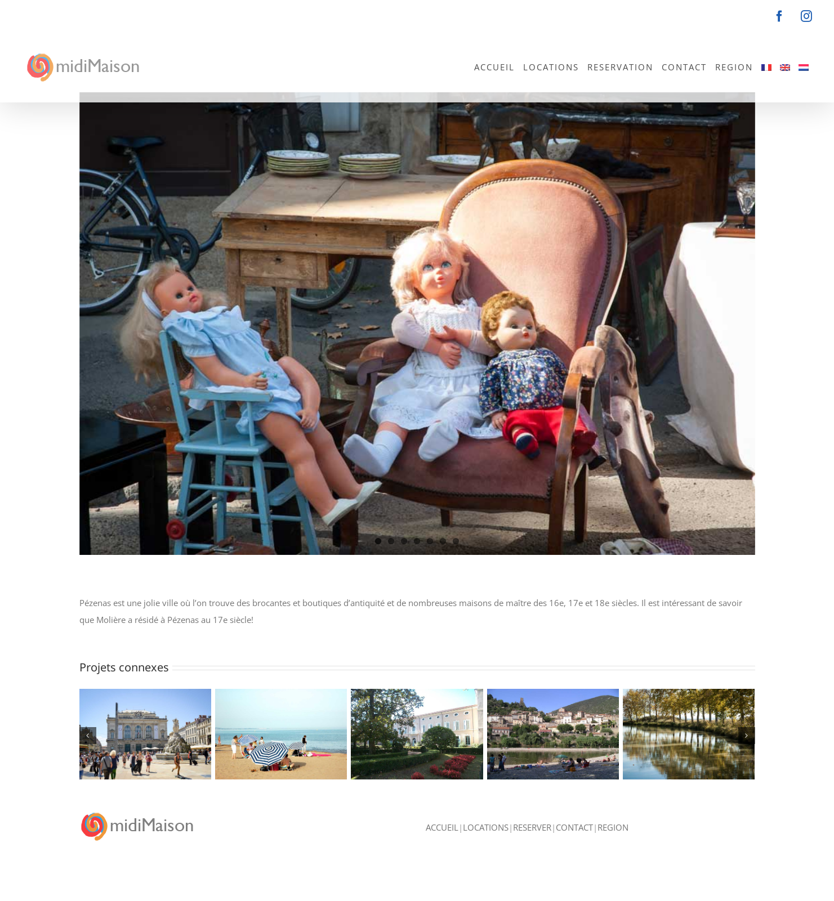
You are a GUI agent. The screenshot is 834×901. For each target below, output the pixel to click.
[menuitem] (766, 66)
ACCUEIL (442, 851)
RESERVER (532, 851)
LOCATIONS (486, 851)
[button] (87, 735)
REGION (612, 851)
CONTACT (574, 851)
